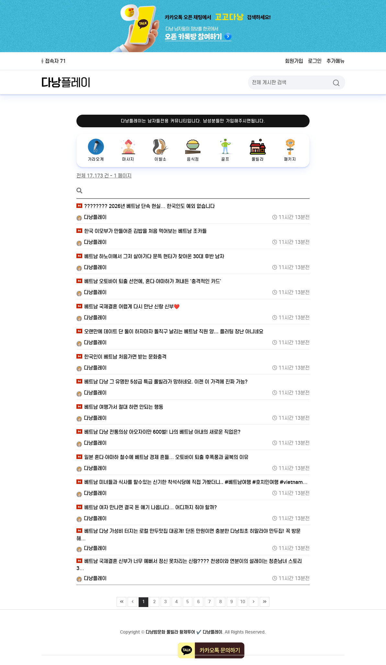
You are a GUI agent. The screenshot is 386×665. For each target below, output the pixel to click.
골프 (225, 150)
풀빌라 (258, 150)
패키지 (290, 150)
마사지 (128, 150)
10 (241, 600)
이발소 (160, 150)
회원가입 (294, 61)
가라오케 (96, 150)
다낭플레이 (91, 217)
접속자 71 (53, 61)
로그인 (315, 61)
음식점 (193, 150)
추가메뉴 (335, 61)
